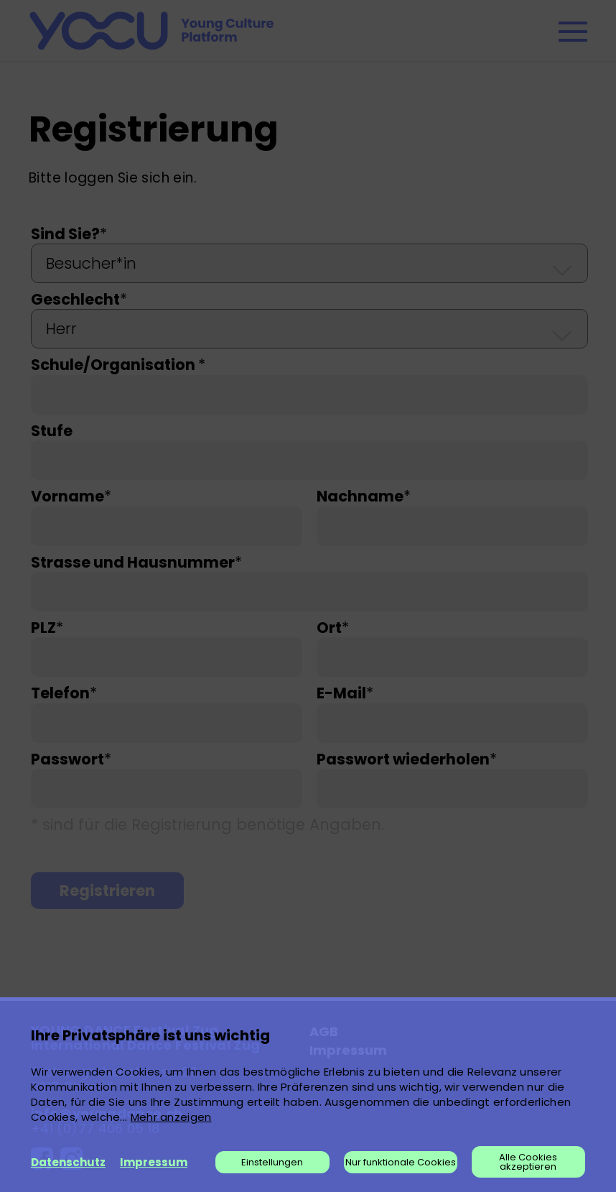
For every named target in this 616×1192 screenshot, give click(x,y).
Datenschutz (68, 1162)
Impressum (153, 1162)
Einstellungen (272, 1162)
